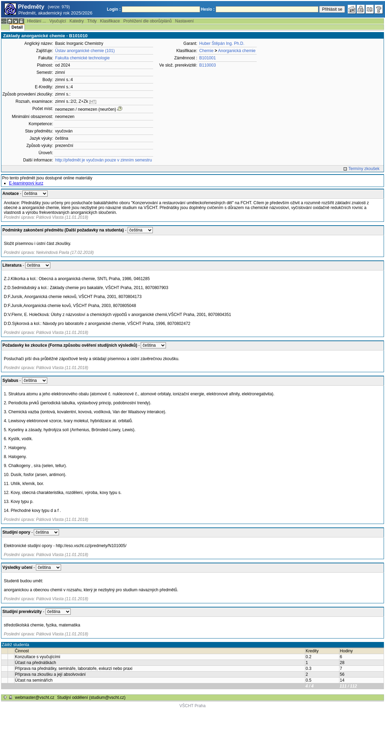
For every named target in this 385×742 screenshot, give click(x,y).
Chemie (206, 50)
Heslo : (208, 9)
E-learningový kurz (26, 183)
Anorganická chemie (237, 50)
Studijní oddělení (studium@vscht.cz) (91, 697)
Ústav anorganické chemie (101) (85, 50)
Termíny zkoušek (363, 168)
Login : (114, 9)
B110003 (207, 65)
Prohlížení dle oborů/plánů (147, 21)
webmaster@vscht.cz (34, 697)
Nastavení (184, 21)
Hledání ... (36, 21)
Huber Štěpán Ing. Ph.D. (222, 43)
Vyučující (57, 21)
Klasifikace (110, 21)
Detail (17, 27)
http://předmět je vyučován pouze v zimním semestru (103, 160)
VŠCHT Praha (192, 705)
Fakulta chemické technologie (82, 58)
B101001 (207, 58)
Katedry (76, 21)
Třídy (92, 21)
